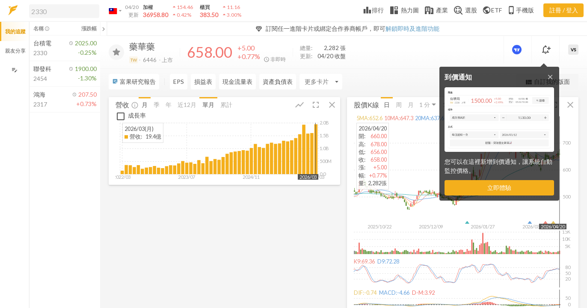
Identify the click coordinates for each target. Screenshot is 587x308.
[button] (62, 10)
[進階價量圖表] (517, 49)
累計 (226, 104)
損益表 (203, 81)
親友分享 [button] (15, 50)
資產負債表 (278, 81)
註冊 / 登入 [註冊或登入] (563, 10)
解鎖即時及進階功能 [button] (412, 28)
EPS (178, 81)
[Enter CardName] (320, 81)
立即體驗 (499, 187)
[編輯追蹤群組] (14, 70)
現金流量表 (237, 81)
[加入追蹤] (116, 52)
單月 (208, 104)
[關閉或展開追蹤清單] (104, 29)
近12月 (187, 104)
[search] (64, 11)
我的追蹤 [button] (15, 31)
